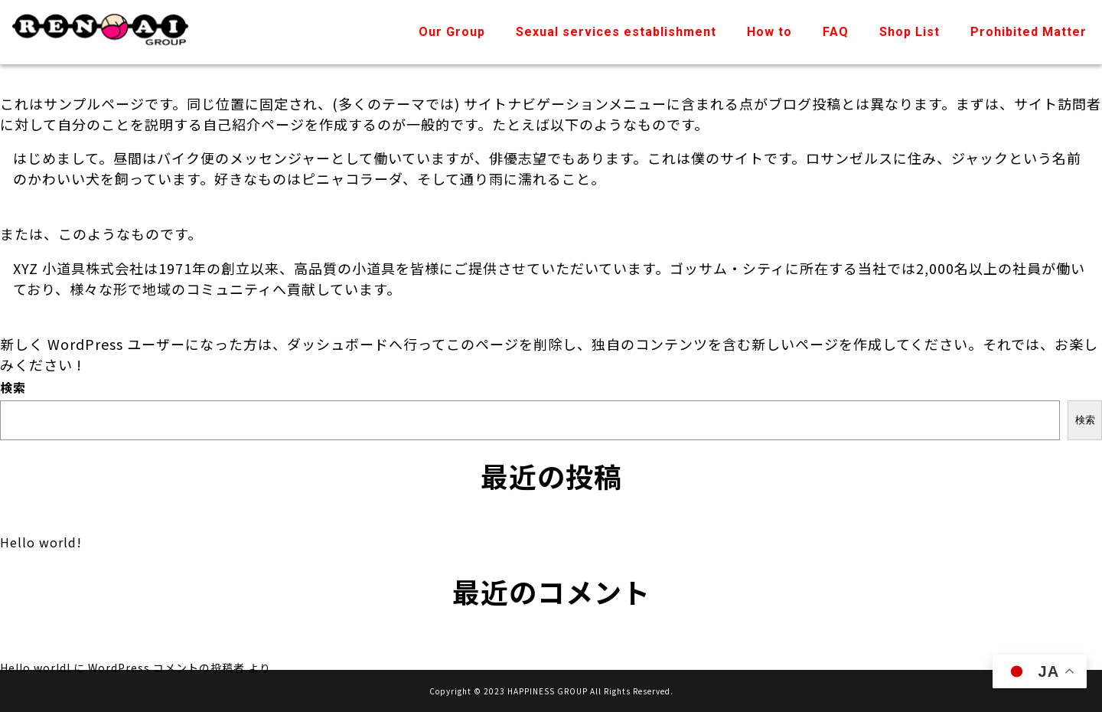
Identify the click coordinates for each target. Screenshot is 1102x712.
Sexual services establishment (616, 31)
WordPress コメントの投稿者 (166, 667)
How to (769, 31)
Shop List (909, 31)
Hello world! (41, 542)
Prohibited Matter (1028, 31)
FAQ (836, 31)
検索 (13, 387)
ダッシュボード (338, 344)
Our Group (452, 31)
